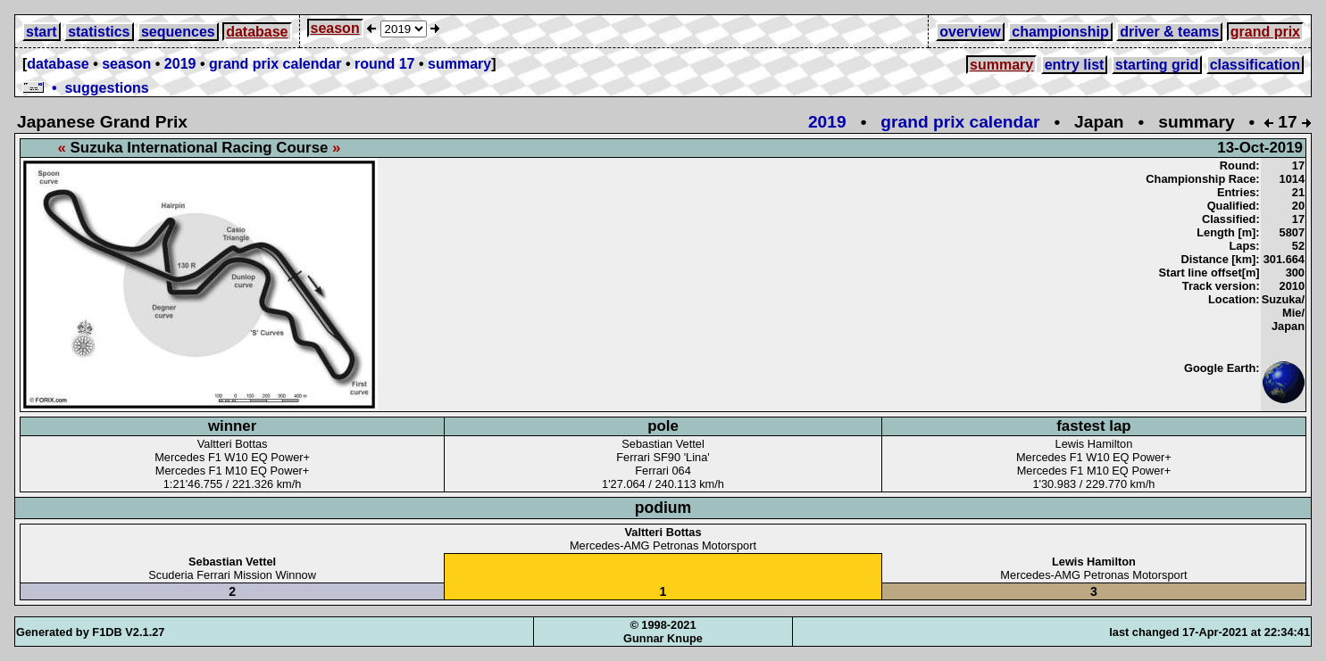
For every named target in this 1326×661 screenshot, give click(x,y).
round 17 (384, 63)
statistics (98, 31)
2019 (180, 63)
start (41, 31)
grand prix (1265, 31)
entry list (1075, 64)
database (257, 31)
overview (969, 31)
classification (1255, 64)
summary (459, 63)
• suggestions (85, 87)
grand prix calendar (275, 63)
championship (1060, 31)
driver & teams (1169, 31)
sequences (178, 31)
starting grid (1156, 64)
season (335, 28)
